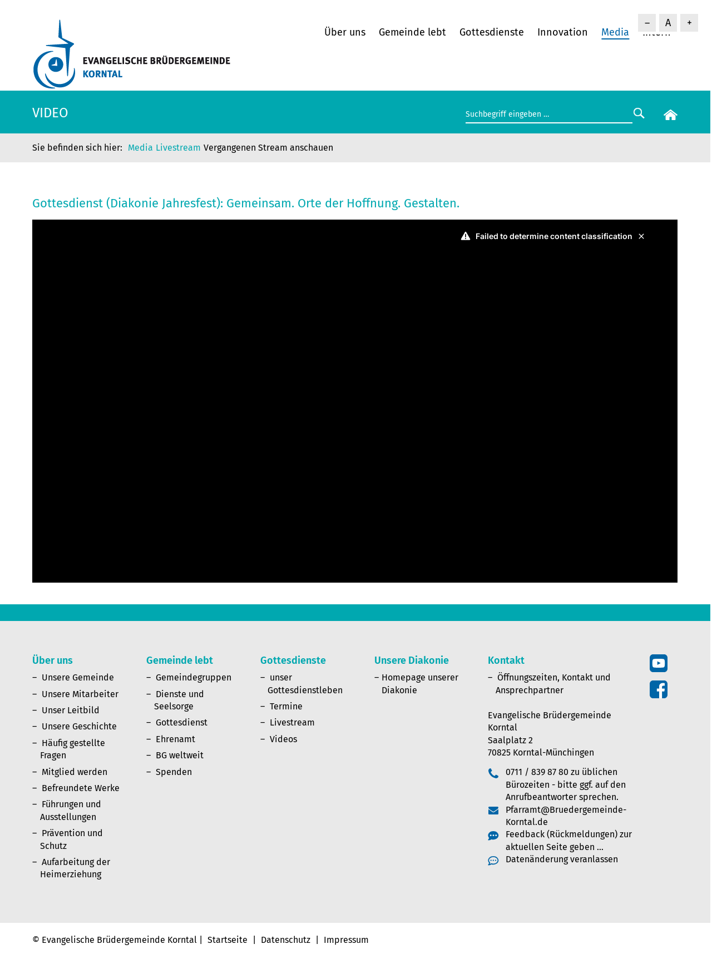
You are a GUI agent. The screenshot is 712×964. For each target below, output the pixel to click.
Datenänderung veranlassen (562, 859)
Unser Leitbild (71, 710)
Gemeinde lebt (412, 32)
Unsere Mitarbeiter (80, 694)
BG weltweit (180, 755)
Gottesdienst (181, 722)
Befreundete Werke (81, 788)
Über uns (344, 32)
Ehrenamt (175, 739)
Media (615, 32)
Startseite (227, 940)
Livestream (178, 147)
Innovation (562, 32)
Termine (286, 706)
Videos (283, 739)
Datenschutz (285, 940)
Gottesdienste (491, 32)
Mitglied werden (74, 772)
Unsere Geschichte (79, 726)
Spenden (174, 772)
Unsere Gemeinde (78, 677)
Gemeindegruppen (193, 677)
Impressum (346, 940)
